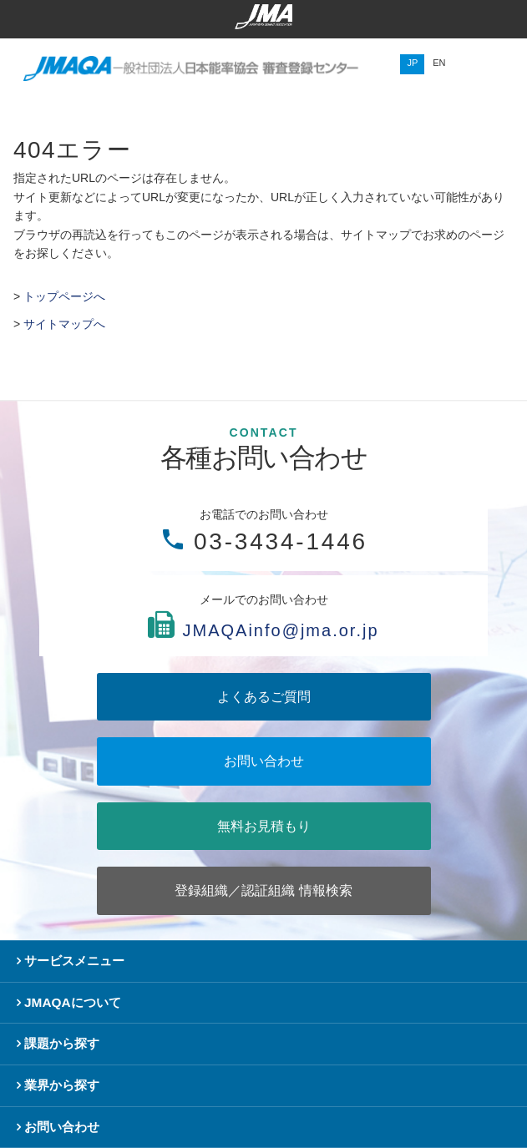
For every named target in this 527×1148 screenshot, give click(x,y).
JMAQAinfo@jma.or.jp (280, 631)
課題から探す (61, 1043)
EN (439, 63)
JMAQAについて (72, 1002)
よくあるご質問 (264, 697)
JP (412, 63)
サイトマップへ (64, 324)
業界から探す (61, 1085)
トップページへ (64, 296)
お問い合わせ (264, 761)
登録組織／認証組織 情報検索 (263, 890)
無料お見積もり (264, 826)
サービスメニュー (74, 960)
